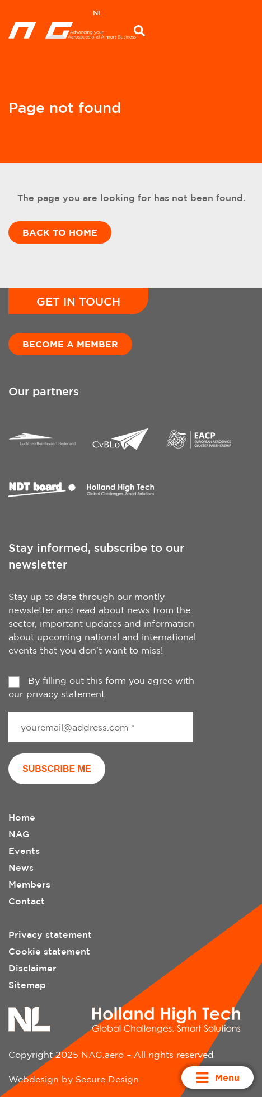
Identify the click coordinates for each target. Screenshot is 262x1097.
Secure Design (107, 1079)
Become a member (70, 344)
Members (29, 884)
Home (21, 817)
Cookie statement (49, 951)
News (21, 867)
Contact (26, 901)
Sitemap (27, 985)
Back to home (59, 232)
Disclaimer (32, 968)
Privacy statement (50, 934)
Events (24, 851)
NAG (19, 834)
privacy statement (65, 694)
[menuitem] (97, 14)
